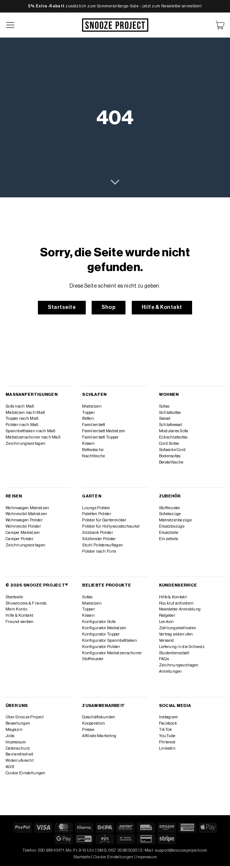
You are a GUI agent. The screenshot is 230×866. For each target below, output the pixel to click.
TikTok (165, 730)
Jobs (10, 736)
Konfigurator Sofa (99, 622)
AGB (10, 767)
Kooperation (93, 723)
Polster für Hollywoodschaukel (110, 526)
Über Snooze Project (24, 717)
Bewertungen (18, 723)
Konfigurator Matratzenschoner (112, 653)
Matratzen (92, 406)
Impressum (16, 742)
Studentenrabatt (174, 653)
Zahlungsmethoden (178, 628)
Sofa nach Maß (20, 406)
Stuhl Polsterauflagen (102, 545)
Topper (88, 413)
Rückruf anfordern (176, 603)
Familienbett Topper (100, 437)
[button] (11, 25)
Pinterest (167, 742)
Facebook (168, 723)
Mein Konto (16, 609)
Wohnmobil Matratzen (26, 514)
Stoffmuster (169, 508)
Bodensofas (170, 456)
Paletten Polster (96, 514)
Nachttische (93, 456)
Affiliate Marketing (99, 736)
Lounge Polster (96, 508)
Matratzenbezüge (175, 520)
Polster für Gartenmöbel (104, 520)
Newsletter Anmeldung (180, 609)
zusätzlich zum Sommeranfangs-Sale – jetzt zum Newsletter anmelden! (115, 6)
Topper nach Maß (22, 418)
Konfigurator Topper (101, 634)
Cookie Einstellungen (26, 773)
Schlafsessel (170, 425)
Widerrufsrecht (19, 760)
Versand (166, 640)
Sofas (164, 406)
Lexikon (166, 622)
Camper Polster (19, 539)
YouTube (167, 736)
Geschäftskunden (98, 717)
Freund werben (20, 622)
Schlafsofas (170, 413)
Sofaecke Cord (172, 450)
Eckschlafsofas (173, 437)
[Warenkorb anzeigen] (220, 25)
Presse (88, 730)
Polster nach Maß (22, 425)
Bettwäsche (92, 450)
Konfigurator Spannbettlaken (109, 640)
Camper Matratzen (23, 533)
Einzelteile (168, 539)
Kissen (88, 443)
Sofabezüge (170, 514)
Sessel (165, 418)
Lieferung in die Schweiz (182, 647)
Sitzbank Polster (97, 533)
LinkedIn (167, 748)
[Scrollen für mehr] (115, 182)
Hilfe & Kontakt (19, 615)
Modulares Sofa (173, 431)
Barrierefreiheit (19, 754)
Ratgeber (167, 615)
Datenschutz (18, 748)
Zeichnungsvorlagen (25, 443)
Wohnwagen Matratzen (27, 508)
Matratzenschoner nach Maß (33, 437)
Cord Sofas (169, 443)
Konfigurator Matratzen (104, 628)
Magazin (14, 730)
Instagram (168, 717)
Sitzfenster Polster (99, 539)
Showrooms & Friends (26, 603)
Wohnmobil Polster (23, 526)
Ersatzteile (168, 533)
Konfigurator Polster (101, 647)
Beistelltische (171, 462)
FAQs (164, 659)
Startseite (14, 597)
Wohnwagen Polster (24, 520)
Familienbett (93, 425)
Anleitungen (170, 671)
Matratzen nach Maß (25, 413)
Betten (88, 418)
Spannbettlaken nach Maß (30, 431)
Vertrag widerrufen (176, 634)
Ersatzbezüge (171, 526)
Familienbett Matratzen (103, 431)
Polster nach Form (99, 551)
